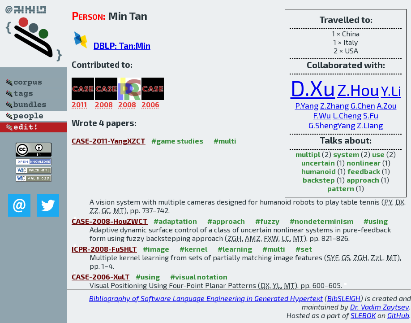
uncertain (318, 162)
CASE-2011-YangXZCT (109, 140)
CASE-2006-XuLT (101, 276)
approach (363, 179)
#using (376, 221)
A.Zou (387, 105)
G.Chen (363, 105)
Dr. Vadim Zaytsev (379, 306)
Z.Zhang (334, 105)
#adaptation (175, 221)
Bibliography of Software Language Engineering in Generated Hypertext (206, 298)
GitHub (398, 315)
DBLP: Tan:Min (122, 45)
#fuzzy (267, 221)
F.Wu (322, 115)
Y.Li (391, 91)
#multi (225, 140)
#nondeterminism (321, 221)
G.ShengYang (331, 125)
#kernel (193, 248)
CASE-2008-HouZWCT (110, 221)
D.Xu (313, 87)
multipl (307, 154)
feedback (363, 171)
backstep (319, 179)
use (378, 154)
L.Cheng (347, 115)
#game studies (177, 140)
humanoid (318, 171)
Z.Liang (370, 125)
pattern (340, 188)
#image (156, 248)
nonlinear (364, 162)
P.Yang (306, 105)
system (346, 154)
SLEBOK (363, 315)
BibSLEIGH (343, 298)
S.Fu (370, 115)
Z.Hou (358, 89)
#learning (235, 248)
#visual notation (198, 276)
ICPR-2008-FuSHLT (104, 248)
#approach (226, 221)
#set (303, 248)
